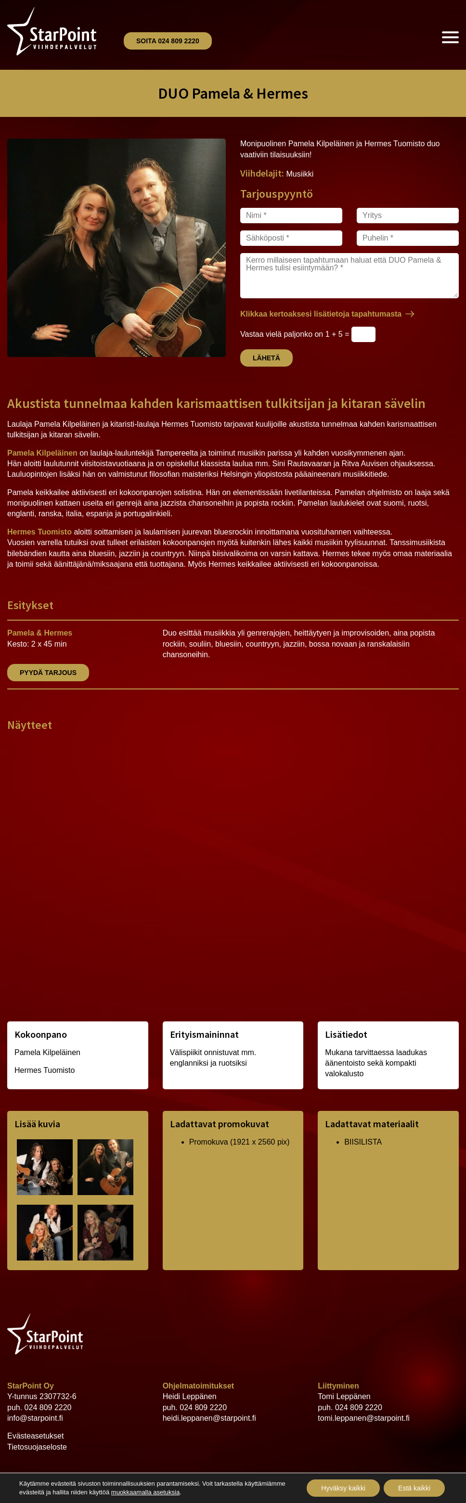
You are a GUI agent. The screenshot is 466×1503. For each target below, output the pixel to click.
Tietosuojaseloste (37, 1447)
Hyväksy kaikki (343, 1488)
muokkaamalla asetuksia (145, 1492)
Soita (167, 41)
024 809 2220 (48, 1407)
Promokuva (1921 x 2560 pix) (239, 1142)
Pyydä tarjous (48, 672)
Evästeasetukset (35, 1436)
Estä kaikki (414, 1488)
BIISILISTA (363, 1142)
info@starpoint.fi (35, 1418)
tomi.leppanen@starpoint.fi (364, 1418)
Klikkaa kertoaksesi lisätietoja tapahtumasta (320, 314)
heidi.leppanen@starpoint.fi (209, 1418)
